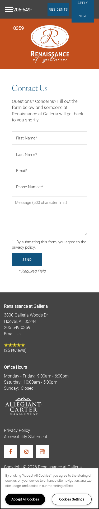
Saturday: (12, 382)
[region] (49, 488)
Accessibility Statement (25, 436)
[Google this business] (42, 451)
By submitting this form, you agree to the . (49, 244)
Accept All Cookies (25, 499)
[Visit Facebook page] (10, 451)
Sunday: (11, 388)
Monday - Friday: (19, 376)
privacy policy (23, 247)
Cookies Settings (71, 499)
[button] (58, 9)
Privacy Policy (17, 430)
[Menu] (9, 9)
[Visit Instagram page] (26, 451)
